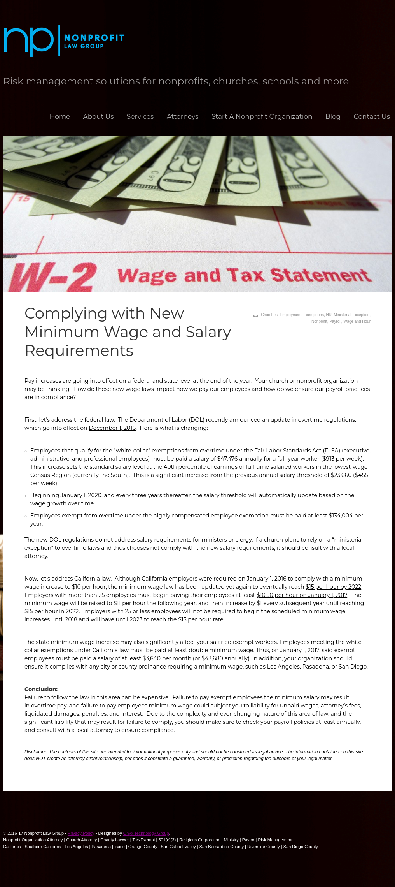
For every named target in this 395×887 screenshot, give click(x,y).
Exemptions (314, 315)
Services (140, 116)
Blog (333, 116)
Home (59, 116)
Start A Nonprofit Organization (262, 116)
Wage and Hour (357, 321)
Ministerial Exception (352, 315)
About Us (98, 116)
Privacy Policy (81, 833)
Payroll (335, 321)
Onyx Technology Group (146, 833)
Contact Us (372, 116)
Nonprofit (319, 321)
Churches (269, 315)
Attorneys (183, 116)
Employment (291, 315)
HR (328, 315)
